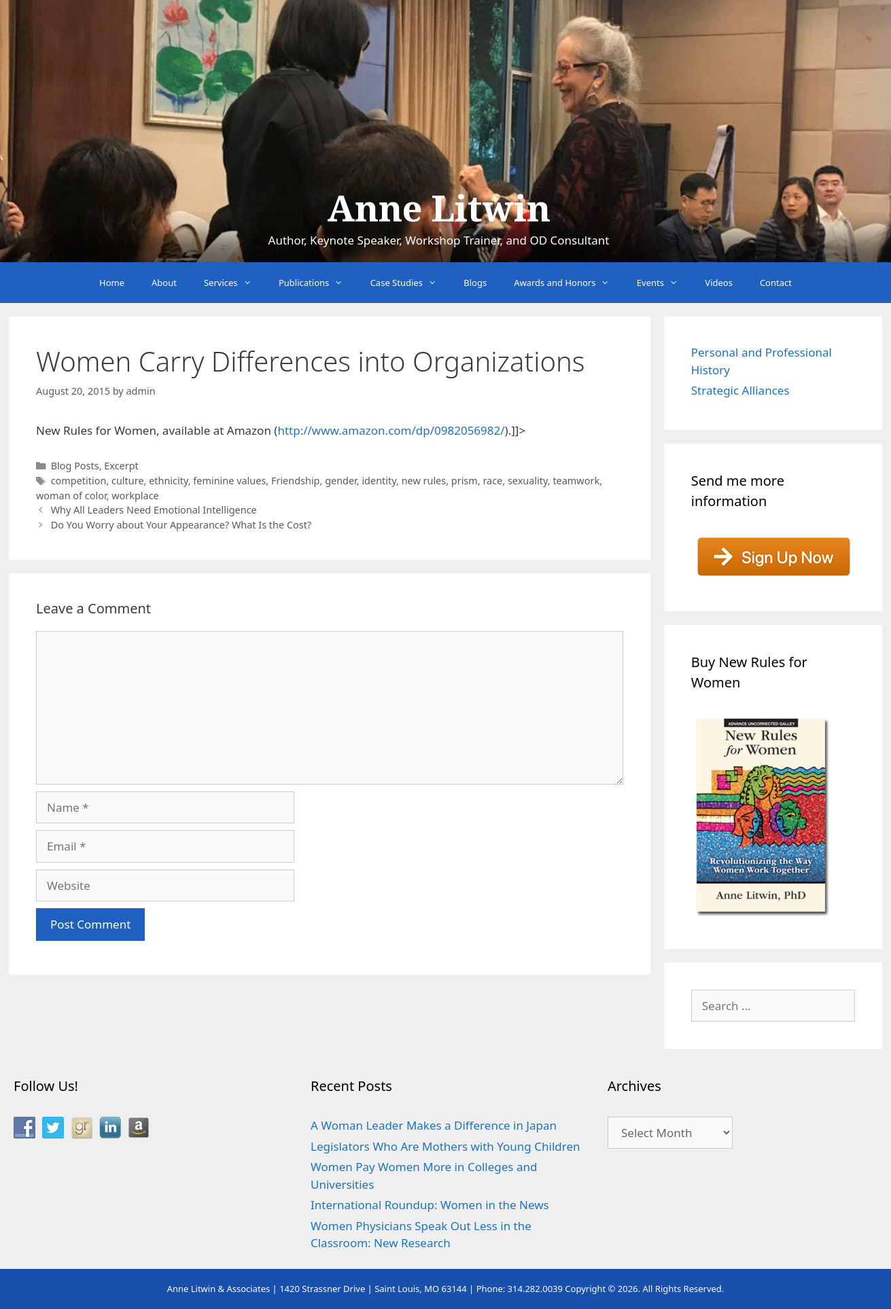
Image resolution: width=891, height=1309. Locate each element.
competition (79, 480)
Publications (318, 282)
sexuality (528, 480)
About (164, 282)
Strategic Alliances (740, 390)
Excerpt (121, 465)
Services (234, 282)
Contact (776, 282)
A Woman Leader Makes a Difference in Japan (434, 1125)
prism (464, 480)
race (492, 480)
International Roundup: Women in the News (430, 1205)
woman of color (71, 495)
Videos (719, 282)
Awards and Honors (568, 282)
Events (664, 282)
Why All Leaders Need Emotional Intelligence (154, 509)
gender (341, 480)
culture (127, 480)
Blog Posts (75, 465)
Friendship (295, 480)
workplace (135, 495)
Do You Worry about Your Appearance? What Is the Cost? (181, 524)
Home (111, 282)
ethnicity (168, 480)
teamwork (576, 480)
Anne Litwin (439, 209)
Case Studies (410, 282)
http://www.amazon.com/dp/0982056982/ (390, 430)
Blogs (475, 282)
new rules (424, 480)
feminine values (229, 480)
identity (379, 480)
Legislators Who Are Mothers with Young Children (445, 1146)
